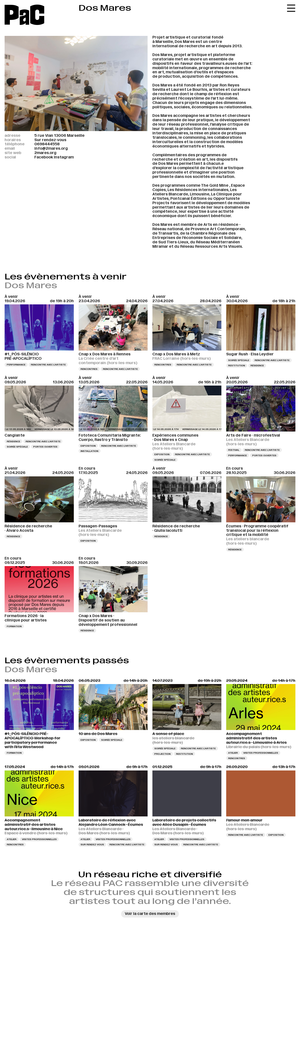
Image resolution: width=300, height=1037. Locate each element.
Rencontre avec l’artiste (48, 364)
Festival (233, 449)
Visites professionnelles (260, 752)
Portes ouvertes (45, 446)
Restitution (236, 365)
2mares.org (45, 153)
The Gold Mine (214, 185)
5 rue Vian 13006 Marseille (59, 135)
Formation (14, 626)
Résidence (257, 365)
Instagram (64, 157)
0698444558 (47, 144)
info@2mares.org (51, 148)
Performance (16, 364)
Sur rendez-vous (92, 844)
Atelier (233, 752)
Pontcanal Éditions (188, 198)
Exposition (88, 445)
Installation (89, 451)
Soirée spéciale (238, 360)
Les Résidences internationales (198, 190)
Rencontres (89, 368)
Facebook (43, 157)
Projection (162, 753)
